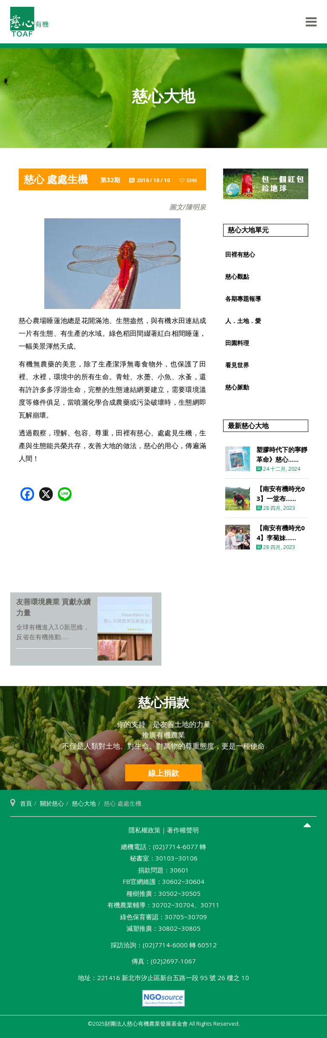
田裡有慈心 (240, 254)
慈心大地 (84, 803)
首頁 (26, 803)
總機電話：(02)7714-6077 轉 (163, 846)
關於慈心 (52, 803)
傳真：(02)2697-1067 (164, 961)
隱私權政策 (145, 830)
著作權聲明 (183, 830)
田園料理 (237, 343)
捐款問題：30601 (163, 870)
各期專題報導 (243, 299)
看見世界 (237, 365)
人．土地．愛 (243, 321)
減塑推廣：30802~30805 (163, 928)
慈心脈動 (237, 387)
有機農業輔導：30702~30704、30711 (163, 905)
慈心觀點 (237, 276)
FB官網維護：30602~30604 (163, 881)
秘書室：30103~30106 (164, 858)
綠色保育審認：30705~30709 (163, 916)
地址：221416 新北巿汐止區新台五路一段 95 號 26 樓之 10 (163, 977)
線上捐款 (163, 773)
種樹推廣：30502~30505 (163, 893)
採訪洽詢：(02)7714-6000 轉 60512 (164, 945)
